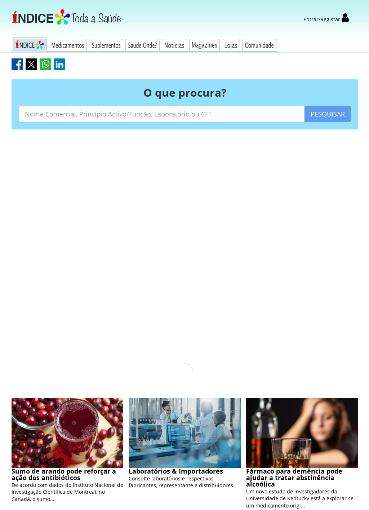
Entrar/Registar (326, 19)
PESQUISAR (328, 114)
